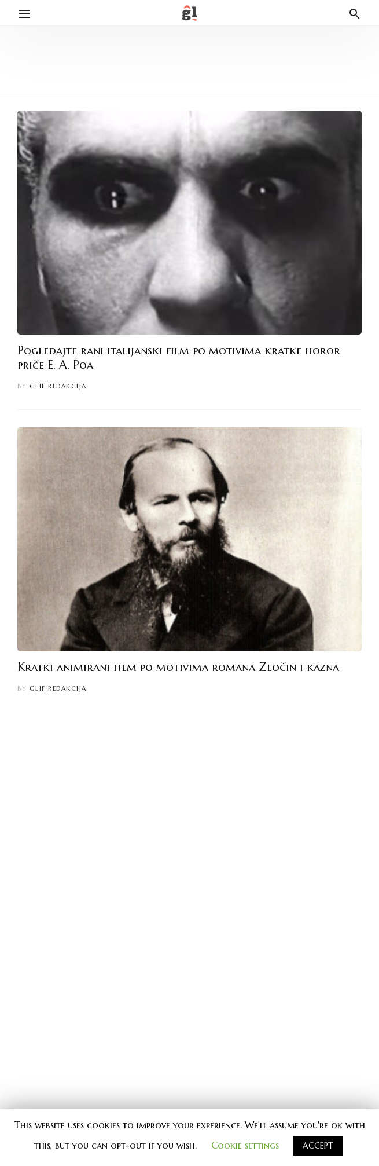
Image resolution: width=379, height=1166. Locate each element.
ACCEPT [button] (318, 1146)
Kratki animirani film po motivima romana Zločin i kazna (178, 667)
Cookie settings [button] (245, 1145)
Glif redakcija (58, 386)
